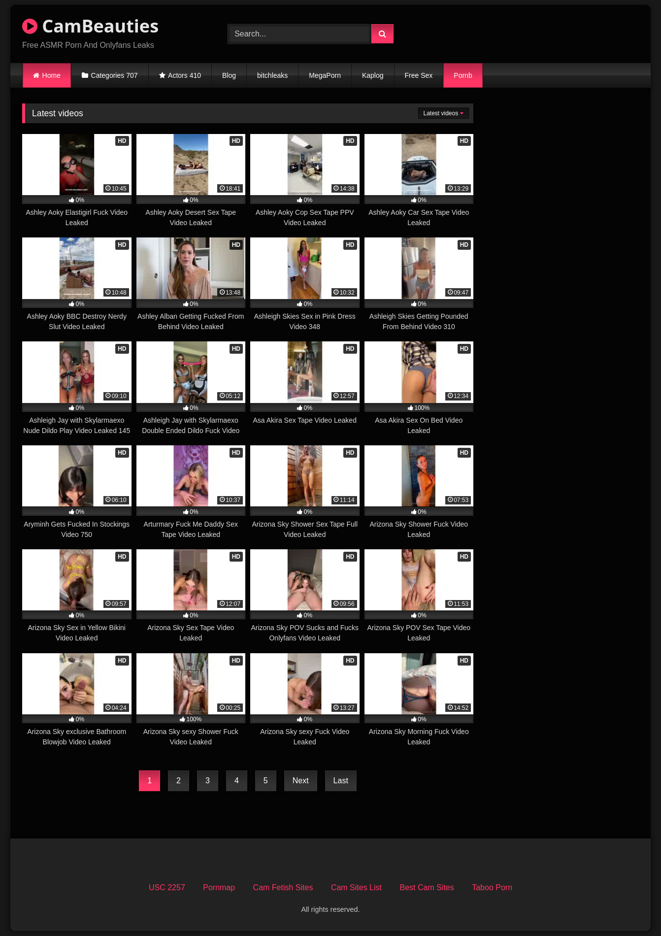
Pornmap (219, 887)
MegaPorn (325, 75)
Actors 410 (184, 75)
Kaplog (373, 75)
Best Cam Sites (426, 887)
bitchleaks (272, 75)
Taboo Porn (492, 887)
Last (340, 780)
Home (51, 75)
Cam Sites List (356, 887)
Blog (229, 75)
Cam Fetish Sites (283, 887)
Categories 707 (114, 75)
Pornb (463, 75)
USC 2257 (167, 887)
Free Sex (419, 75)
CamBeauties (90, 26)
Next (301, 780)
